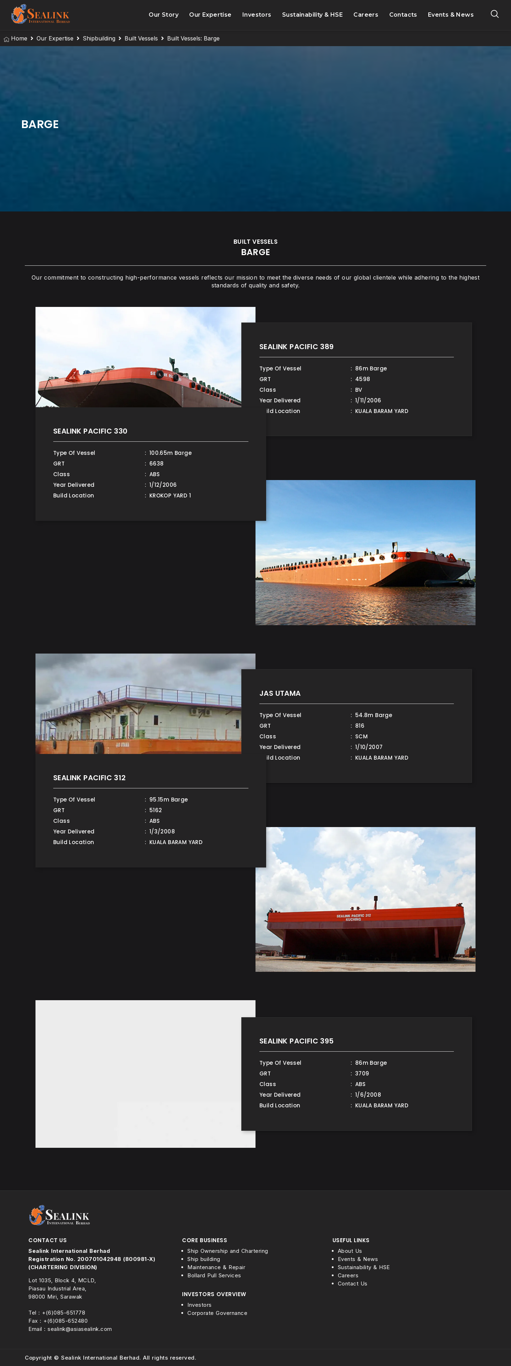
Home (19, 38)
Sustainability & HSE (312, 15)
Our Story (163, 15)
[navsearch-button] (495, 15)
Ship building (203, 1259)
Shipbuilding (99, 38)
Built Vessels (141, 38)
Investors (256, 15)
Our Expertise (210, 15)
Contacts (403, 14)
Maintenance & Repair (216, 1267)
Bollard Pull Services (214, 1275)
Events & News (451, 14)
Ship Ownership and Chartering (227, 1250)
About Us (350, 1250)
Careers (365, 15)
